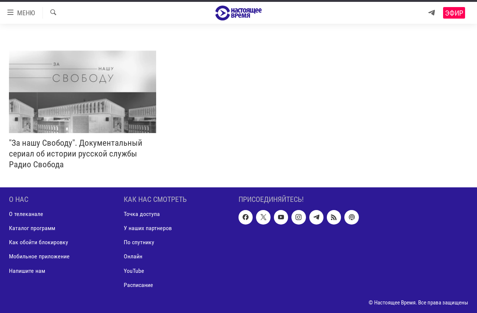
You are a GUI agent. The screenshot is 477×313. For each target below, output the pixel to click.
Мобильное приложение (39, 256)
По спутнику (139, 242)
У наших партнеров (148, 228)
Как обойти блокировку (38, 242)
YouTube (134, 270)
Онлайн (133, 256)
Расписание (138, 284)
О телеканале (26, 214)
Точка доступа (142, 214)
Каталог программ (32, 228)
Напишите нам (27, 270)
